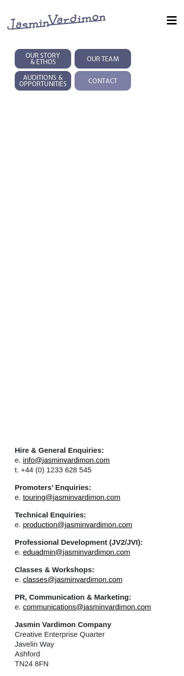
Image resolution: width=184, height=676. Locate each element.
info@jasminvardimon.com (66, 460)
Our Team (103, 59)
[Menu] (172, 22)
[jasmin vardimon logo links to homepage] (56, 21)
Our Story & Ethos (43, 58)
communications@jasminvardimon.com (87, 607)
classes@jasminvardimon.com (73, 579)
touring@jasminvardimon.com (72, 497)
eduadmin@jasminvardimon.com (77, 552)
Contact (102, 81)
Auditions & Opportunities (43, 80)
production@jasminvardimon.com (77, 524)
